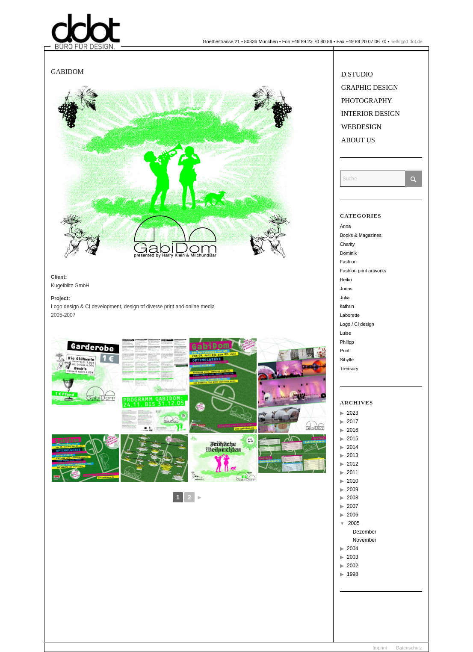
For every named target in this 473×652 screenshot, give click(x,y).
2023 (352, 413)
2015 (352, 439)
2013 (352, 455)
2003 (352, 557)
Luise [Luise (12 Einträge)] (345, 333)
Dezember (364, 532)
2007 (352, 506)
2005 (354, 523)
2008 (352, 498)
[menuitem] (379, 648)
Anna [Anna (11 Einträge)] (345, 226)
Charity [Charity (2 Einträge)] (347, 244)
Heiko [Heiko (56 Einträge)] (346, 279)
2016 (352, 430)
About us (358, 140)
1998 (352, 574)
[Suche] (381, 179)
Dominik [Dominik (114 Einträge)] (348, 253)
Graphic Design (369, 87)
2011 (352, 472)
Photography (366, 100)
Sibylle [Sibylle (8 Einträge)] (347, 359)
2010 (352, 481)
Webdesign (361, 126)
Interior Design (370, 113)
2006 (352, 515)
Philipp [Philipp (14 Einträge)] (347, 342)
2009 (352, 490)
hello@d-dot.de (406, 41)
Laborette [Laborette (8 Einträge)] (350, 315)
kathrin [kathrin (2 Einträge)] (347, 306)
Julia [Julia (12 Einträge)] (345, 297)
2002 (352, 566)
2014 (352, 447)
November (364, 540)
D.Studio (357, 74)
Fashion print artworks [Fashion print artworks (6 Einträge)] (363, 270)
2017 (352, 422)
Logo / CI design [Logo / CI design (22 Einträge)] (357, 324)
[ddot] (85, 31)
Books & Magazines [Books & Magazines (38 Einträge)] (360, 235)
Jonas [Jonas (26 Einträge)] (346, 288)
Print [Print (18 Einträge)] (345, 350)
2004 (352, 549)
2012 (352, 464)
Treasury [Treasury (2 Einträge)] (349, 368)
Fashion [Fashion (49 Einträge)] (348, 261)
